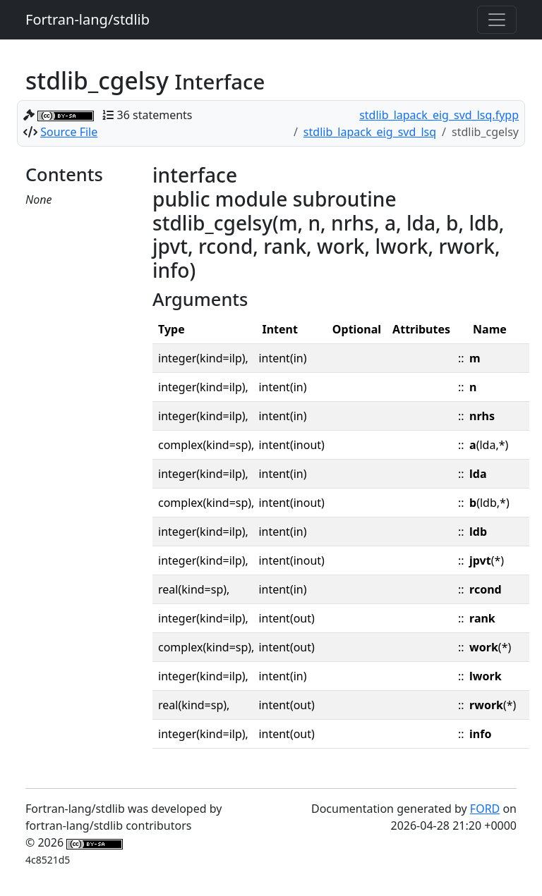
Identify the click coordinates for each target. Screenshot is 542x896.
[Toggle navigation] (497, 20)
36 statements (155, 115)
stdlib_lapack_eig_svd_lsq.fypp (439, 115)
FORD (485, 808)
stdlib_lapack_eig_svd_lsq (369, 132)
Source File (68, 132)
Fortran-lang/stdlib (87, 19)
